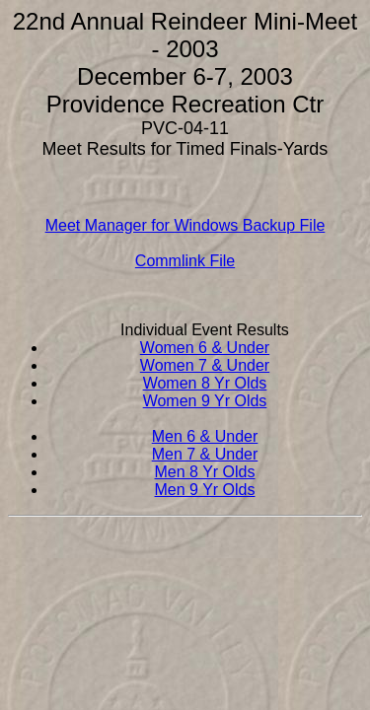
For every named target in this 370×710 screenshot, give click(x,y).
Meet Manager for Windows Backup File (185, 225)
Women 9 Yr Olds (205, 400)
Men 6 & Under (205, 436)
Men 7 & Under (205, 454)
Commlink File (185, 260)
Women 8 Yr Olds (205, 383)
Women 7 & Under (204, 365)
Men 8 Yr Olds (205, 471)
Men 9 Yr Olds (205, 489)
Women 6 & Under (204, 347)
